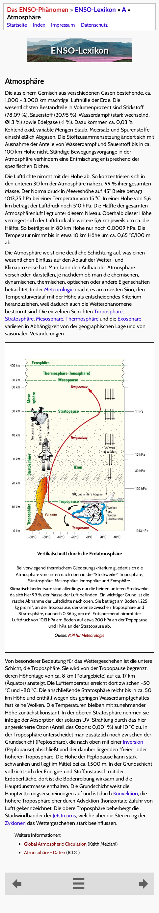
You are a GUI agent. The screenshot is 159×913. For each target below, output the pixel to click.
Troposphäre (108, 311)
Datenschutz (94, 25)
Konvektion (125, 793)
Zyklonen (15, 823)
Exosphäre (129, 319)
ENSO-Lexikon (95, 9)
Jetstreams (64, 815)
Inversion (133, 742)
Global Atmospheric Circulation (55, 844)
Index (39, 25)
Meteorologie (58, 289)
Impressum (63, 25)
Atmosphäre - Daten (44, 852)
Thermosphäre (82, 319)
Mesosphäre (49, 319)
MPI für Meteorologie (86, 635)
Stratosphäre (19, 319)
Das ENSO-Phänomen (37, 9)
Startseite (17, 25)
